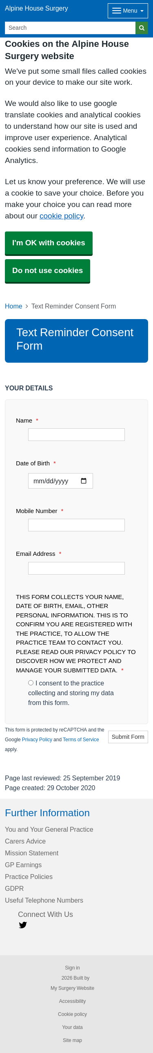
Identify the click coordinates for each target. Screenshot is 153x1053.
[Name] (76, 434)
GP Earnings (23, 864)
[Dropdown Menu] (128, 10)
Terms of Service (81, 739)
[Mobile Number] (76, 525)
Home (13, 306)
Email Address (38, 554)
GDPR (14, 888)
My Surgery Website (72, 988)
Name (27, 420)
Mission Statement (31, 853)
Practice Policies (29, 876)
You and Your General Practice (49, 829)
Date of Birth (36, 463)
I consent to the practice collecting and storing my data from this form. (71, 693)
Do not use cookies (47, 270)
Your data (72, 1027)
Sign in (72, 967)
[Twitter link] (23, 925)
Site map (72, 1040)
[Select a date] (60, 481)
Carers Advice (25, 841)
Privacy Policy (37, 739)
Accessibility (72, 1001)
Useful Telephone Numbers (44, 900)
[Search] (70, 28)
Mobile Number (39, 511)
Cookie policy (72, 1014)
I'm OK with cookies (48, 243)
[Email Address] (76, 568)
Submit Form (128, 737)
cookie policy (61, 216)
